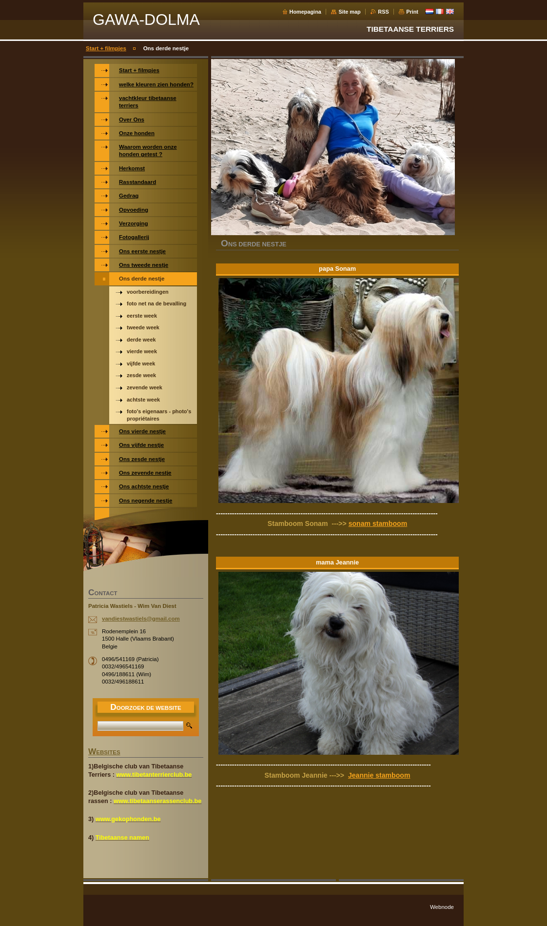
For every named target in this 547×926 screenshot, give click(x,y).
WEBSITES (104, 752)
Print (412, 12)
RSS (383, 12)
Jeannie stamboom (379, 775)
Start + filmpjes (106, 48)
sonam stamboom (378, 523)
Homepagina (305, 12)
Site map (349, 12)
